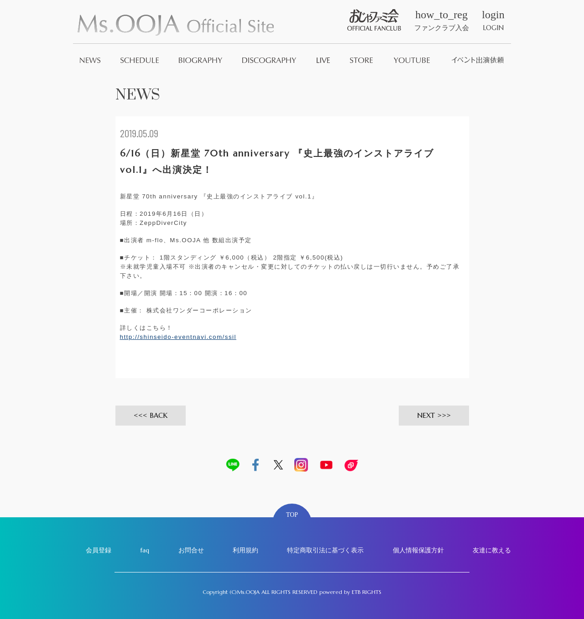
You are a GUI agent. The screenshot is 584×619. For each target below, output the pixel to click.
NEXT (426, 415)
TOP (292, 514)
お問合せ (191, 550)
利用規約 (245, 550)
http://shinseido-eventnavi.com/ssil (178, 336)
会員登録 (98, 550)
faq (144, 550)
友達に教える (492, 550)
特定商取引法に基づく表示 (325, 550)
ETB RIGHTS (366, 591)
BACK (158, 415)
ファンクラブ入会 (441, 20)
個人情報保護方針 (418, 550)
